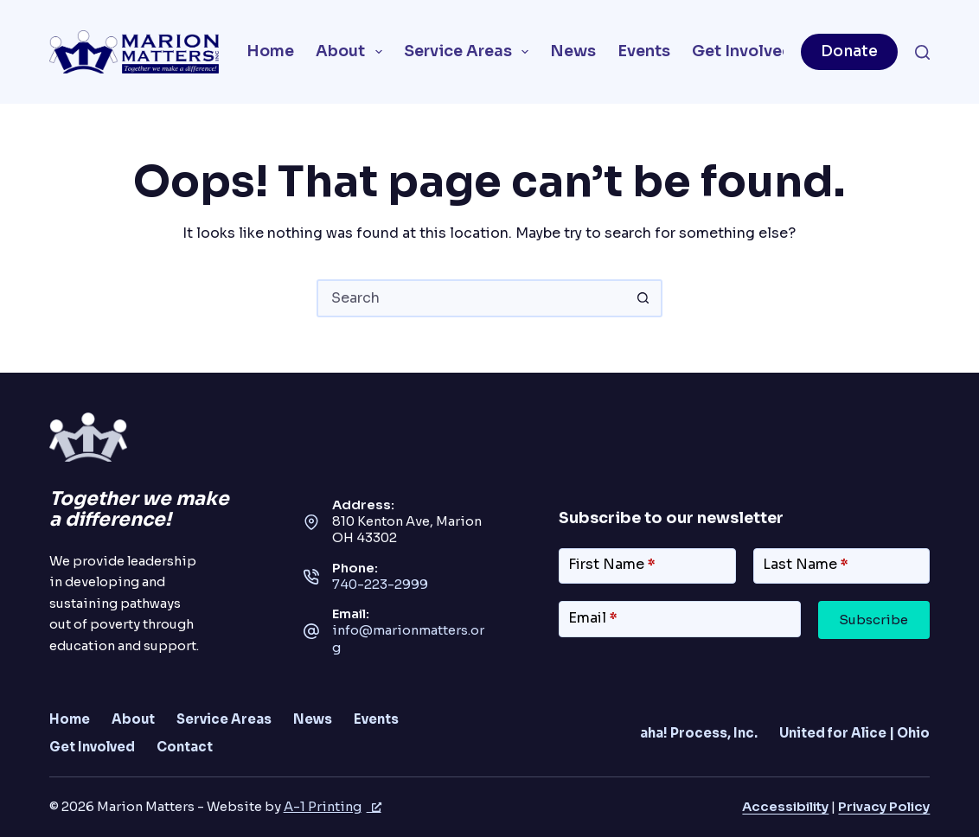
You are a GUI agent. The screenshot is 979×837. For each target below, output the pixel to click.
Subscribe (873, 620)
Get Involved (754, 52)
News (573, 51)
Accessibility (785, 807)
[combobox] (472, 298)
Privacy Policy (884, 807)
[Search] (922, 52)
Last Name (805, 564)
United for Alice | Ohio (854, 733)
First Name (612, 564)
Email (592, 618)
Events (643, 51)
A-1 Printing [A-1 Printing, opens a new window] (332, 807)
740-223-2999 (380, 584)
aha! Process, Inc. (699, 733)
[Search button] (643, 298)
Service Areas (470, 52)
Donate (849, 51)
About (352, 52)
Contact (185, 747)
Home (270, 51)
